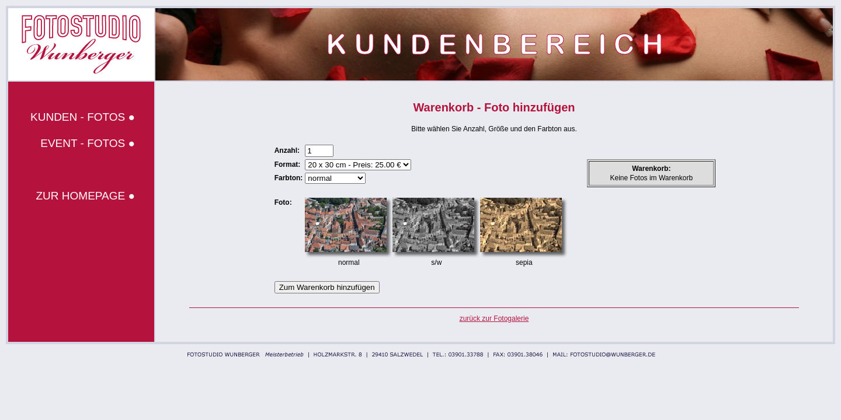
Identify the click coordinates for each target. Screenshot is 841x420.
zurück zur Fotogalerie (494, 318)
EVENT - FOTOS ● (87, 143)
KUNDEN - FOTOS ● (82, 117)
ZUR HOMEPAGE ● (85, 196)
